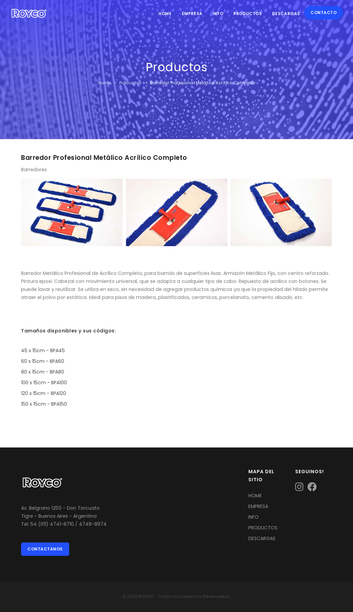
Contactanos (45, 549)
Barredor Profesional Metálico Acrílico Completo (202, 83)
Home (164, 13)
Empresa (192, 13)
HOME (255, 495)
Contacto (324, 12)
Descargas (286, 13)
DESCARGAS (261, 538)
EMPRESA (258, 506)
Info (218, 13)
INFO (253, 517)
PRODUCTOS (262, 527)
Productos (247, 13)
